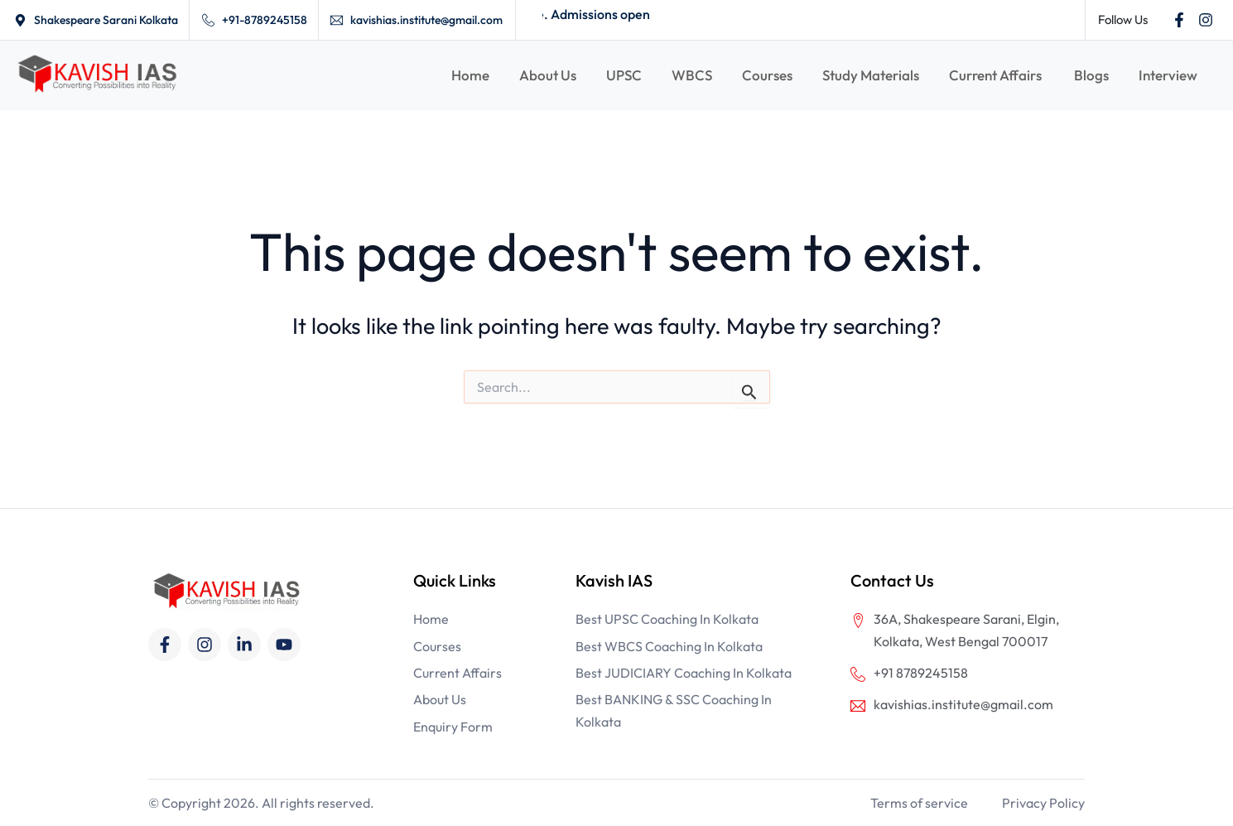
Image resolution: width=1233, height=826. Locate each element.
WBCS (692, 75)
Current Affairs (996, 75)
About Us (547, 75)
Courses (767, 75)
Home (470, 75)
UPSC (624, 75)
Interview (1168, 75)
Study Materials (870, 75)
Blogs (1091, 75)
